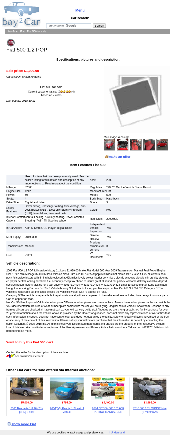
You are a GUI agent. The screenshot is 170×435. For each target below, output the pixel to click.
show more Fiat (24, 424)
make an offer (120, 156)
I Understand (117, 432)
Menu (80, 10)
